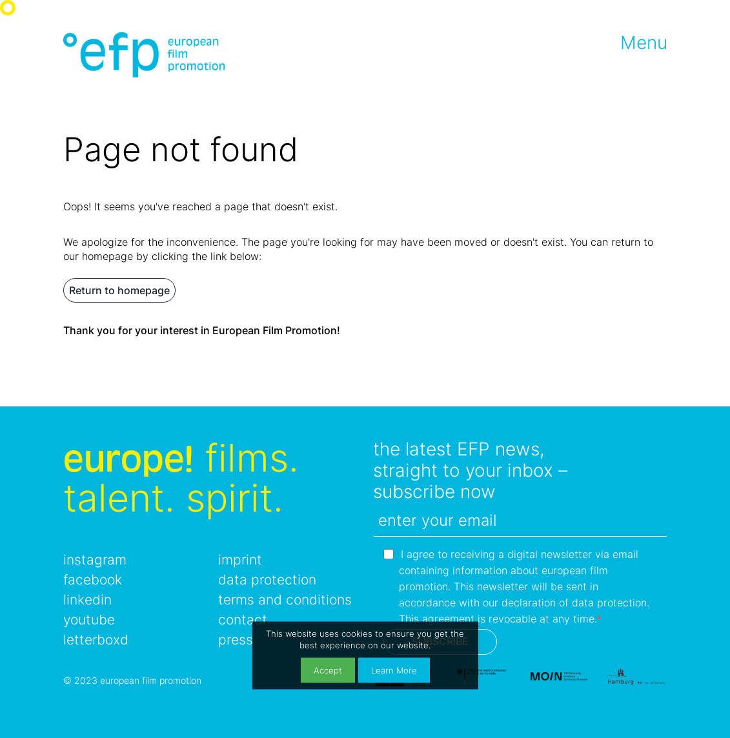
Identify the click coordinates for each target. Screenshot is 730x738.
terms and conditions (285, 600)
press (235, 640)
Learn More (394, 670)
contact (242, 620)
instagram (95, 560)
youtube (89, 620)
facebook (92, 580)
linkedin (87, 600)
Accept (328, 670)
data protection (267, 580)
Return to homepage (119, 290)
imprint (240, 560)
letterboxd (95, 640)
